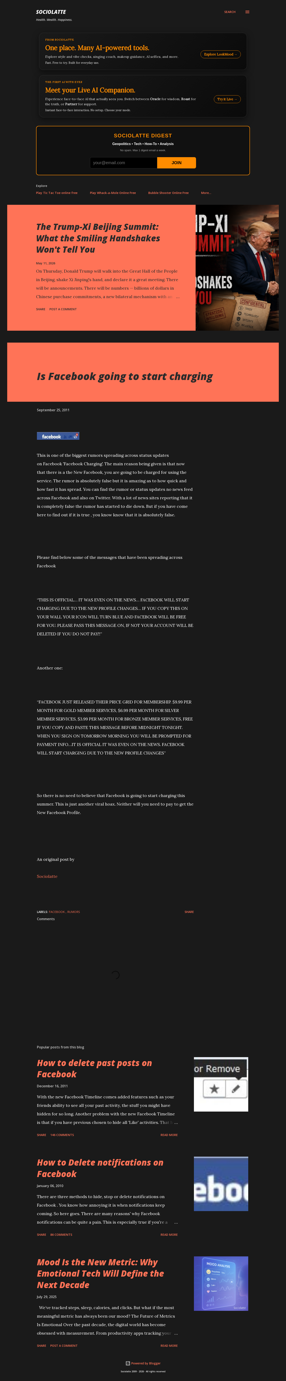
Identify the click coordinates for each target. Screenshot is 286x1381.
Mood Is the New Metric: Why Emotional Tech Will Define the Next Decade (100, 1273)
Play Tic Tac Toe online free (56, 193)
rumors (73, 912)
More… (206, 193)
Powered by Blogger (143, 1363)
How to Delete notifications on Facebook (100, 1167)
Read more (169, 1135)
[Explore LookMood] (143, 51)
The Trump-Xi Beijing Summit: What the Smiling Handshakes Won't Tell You (98, 238)
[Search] (230, 11)
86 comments (61, 1235)
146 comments (62, 1135)
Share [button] (40, 309)
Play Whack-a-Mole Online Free (113, 193)
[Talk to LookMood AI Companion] (143, 96)
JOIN (177, 162)
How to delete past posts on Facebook (94, 1068)
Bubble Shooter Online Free (168, 193)
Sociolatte (51, 11)
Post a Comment (63, 309)
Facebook (57, 912)
